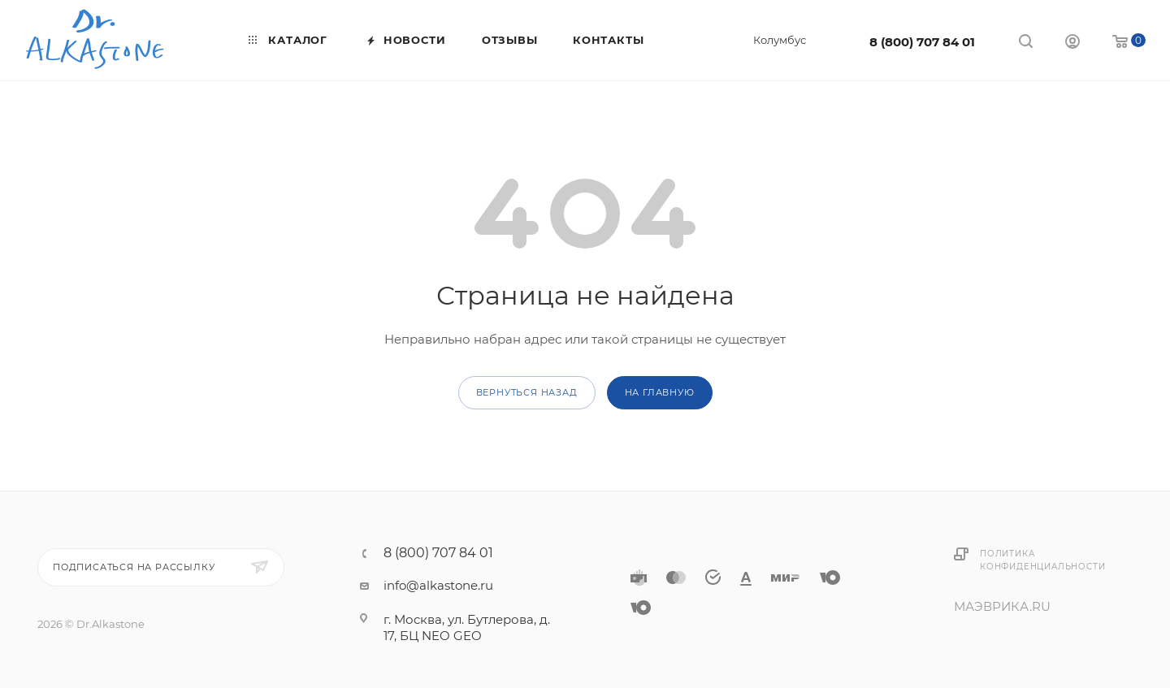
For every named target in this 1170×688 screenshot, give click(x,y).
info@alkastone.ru (438, 585)
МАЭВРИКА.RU (1002, 606)
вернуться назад (527, 392)
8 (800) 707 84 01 (922, 42)
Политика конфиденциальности (1042, 560)
